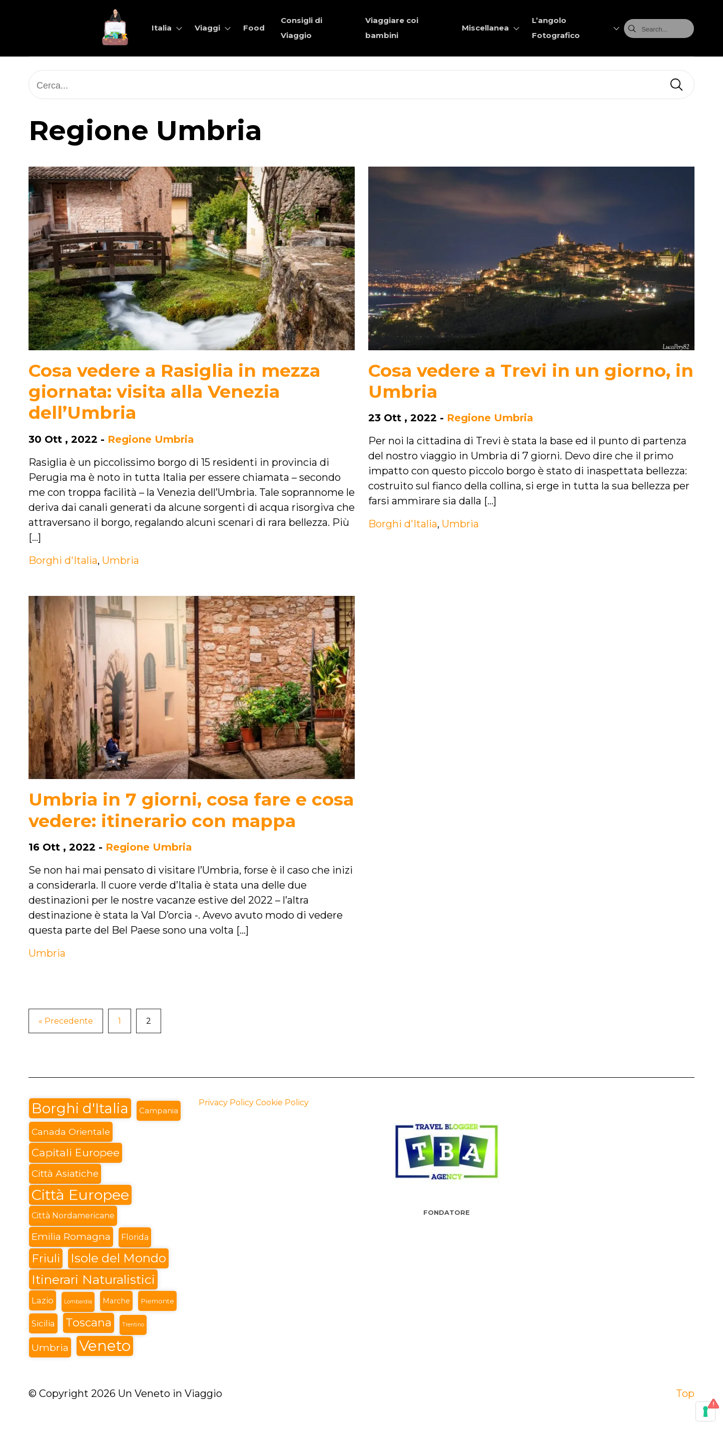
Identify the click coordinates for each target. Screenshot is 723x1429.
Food (254, 28)
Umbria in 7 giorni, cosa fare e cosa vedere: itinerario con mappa (191, 810)
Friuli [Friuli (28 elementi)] (46, 1258)
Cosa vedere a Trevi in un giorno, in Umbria (530, 381)
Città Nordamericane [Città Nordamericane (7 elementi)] (73, 1215)
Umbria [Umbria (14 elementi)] (50, 1347)
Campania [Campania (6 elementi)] (158, 1110)
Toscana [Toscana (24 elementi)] (89, 1322)
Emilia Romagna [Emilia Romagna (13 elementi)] (71, 1236)
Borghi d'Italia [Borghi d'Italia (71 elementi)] (80, 1108)
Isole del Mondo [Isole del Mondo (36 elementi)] (118, 1258)
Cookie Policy (282, 1102)
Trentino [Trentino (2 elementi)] (133, 1324)
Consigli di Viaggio (301, 28)
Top (685, 1393)
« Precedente (66, 1021)
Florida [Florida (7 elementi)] (135, 1237)
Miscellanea (485, 28)
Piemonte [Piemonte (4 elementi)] (157, 1301)
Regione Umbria (151, 439)
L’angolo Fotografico (556, 28)
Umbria (120, 560)
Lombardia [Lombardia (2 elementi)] (78, 1301)
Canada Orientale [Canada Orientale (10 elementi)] (71, 1131)
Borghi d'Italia (63, 560)
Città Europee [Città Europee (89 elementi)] (80, 1194)
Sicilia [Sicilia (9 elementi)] (43, 1323)
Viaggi (207, 28)
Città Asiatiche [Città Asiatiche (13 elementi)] (65, 1173)
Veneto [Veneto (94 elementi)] (105, 1345)
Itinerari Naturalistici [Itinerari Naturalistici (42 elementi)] (93, 1279)
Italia (162, 28)
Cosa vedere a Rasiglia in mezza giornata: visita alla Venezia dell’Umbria (174, 391)
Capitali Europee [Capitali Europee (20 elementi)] (76, 1152)
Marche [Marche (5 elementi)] (116, 1300)
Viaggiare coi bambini (391, 28)
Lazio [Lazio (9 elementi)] (43, 1300)
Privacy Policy (226, 1102)
